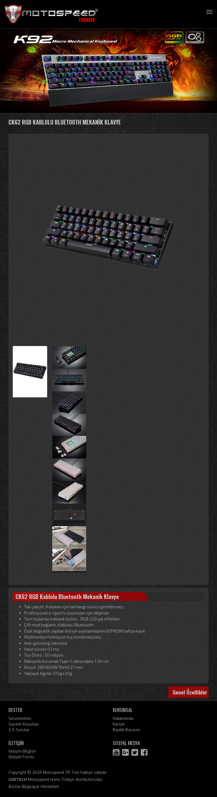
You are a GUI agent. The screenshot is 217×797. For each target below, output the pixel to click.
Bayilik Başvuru (126, 729)
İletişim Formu (21, 756)
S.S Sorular (18, 729)
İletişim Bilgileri (22, 751)
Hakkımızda (123, 718)
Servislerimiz (19, 718)
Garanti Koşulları (23, 724)
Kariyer (119, 724)
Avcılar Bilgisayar (24, 786)
